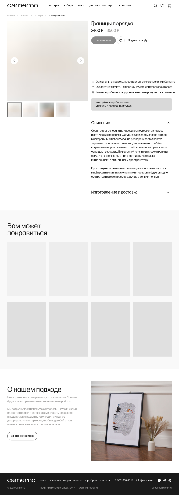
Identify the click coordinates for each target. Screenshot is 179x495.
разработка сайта (162, 487)
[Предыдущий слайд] (14, 60)
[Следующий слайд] (80, 60)
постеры (39, 15)
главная (11, 15)
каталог (24, 15)
